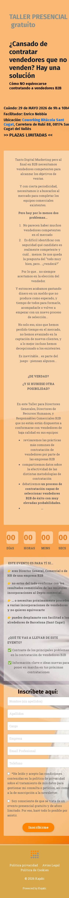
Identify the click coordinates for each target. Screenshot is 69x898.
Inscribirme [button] (38, 827)
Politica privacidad (24, 865)
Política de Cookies (35, 870)
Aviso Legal (51, 865)
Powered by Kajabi (34, 888)
